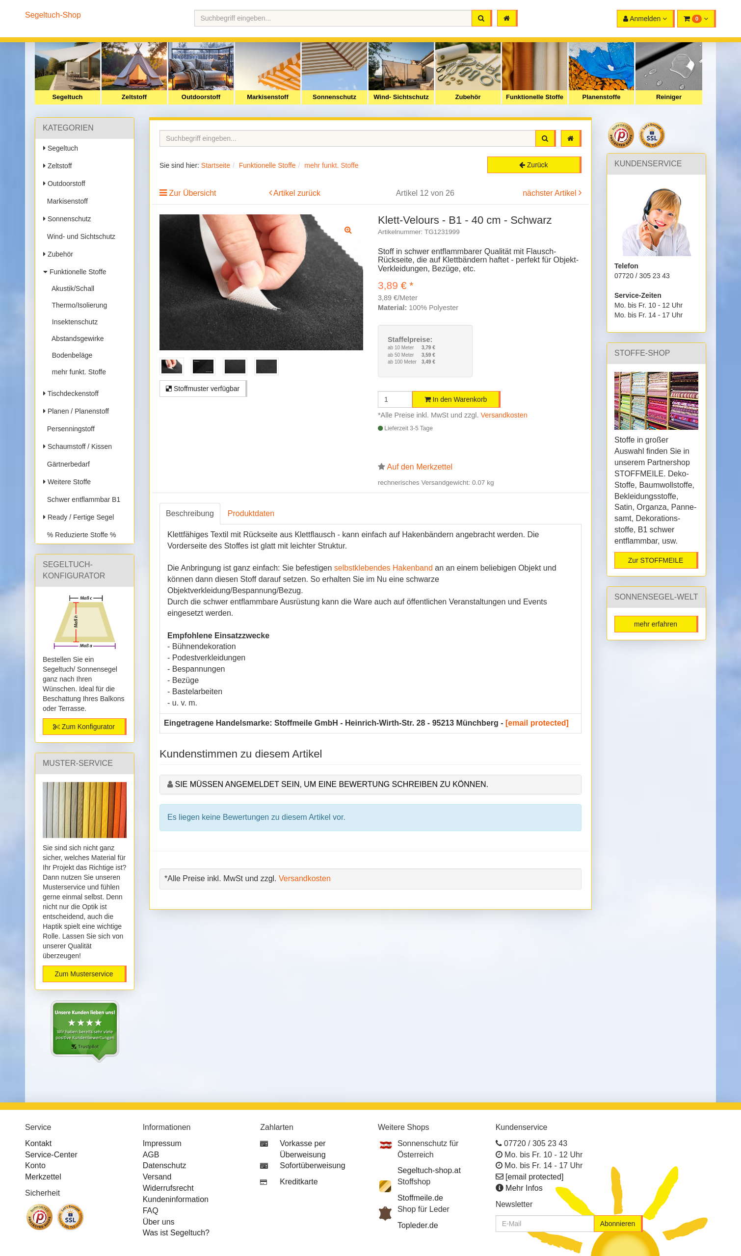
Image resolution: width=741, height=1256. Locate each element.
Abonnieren (617, 1224)
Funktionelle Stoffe (534, 97)
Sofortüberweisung (312, 1165)
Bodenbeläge (70, 355)
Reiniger (669, 97)
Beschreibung (190, 513)
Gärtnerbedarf (66, 464)
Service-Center (51, 1155)
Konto (35, 1165)
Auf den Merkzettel (419, 467)
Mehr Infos (524, 1188)
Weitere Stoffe (67, 482)
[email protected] (537, 723)
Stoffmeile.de (420, 1198)
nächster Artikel (551, 193)
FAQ (151, 1210)
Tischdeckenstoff (71, 393)
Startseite (215, 165)
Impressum (162, 1143)
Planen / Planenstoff (76, 411)
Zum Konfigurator (84, 727)
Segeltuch (67, 97)
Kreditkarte (299, 1182)
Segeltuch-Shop (53, 15)
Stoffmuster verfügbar (202, 388)
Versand (157, 1177)
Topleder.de (417, 1225)
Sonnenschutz (334, 97)
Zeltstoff (134, 97)
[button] (696, 18)
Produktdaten (251, 513)
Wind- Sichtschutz (401, 97)
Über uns (159, 1222)
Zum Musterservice (83, 974)
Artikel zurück (296, 193)
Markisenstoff (268, 97)
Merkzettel (43, 1177)
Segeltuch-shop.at (429, 1170)
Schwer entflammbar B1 (81, 499)
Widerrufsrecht (168, 1188)
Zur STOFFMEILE (656, 560)
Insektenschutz (73, 322)
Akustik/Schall (71, 288)
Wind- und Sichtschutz (79, 236)
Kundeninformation (176, 1199)
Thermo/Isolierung (77, 305)
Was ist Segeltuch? (176, 1233)
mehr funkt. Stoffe (77, 372)
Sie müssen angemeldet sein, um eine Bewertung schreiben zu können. (331, 784)
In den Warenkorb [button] (455, 399)
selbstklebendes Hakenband (383, 568)
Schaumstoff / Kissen (77, 446)
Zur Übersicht (192, 193)
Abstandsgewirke (76, 338)
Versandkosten (504, 415)
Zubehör (468, 97)
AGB (151, 1155)
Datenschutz (164, 1165)
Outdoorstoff (201, 97)
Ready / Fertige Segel (78, 517)
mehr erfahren (655, 624)
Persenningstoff (69, 429)
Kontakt (38, 1143)
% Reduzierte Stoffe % (79, 535)
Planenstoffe (601, 97)
